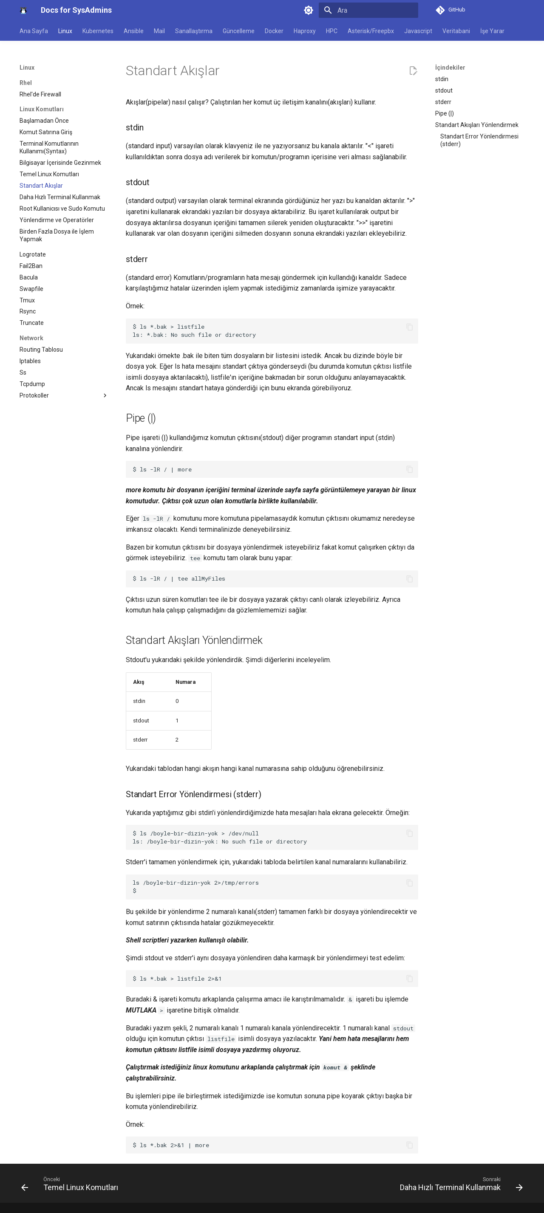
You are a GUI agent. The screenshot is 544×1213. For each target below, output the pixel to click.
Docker (274, 31)
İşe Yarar (492, 31)
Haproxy (305, 31)
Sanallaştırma (193, 31)
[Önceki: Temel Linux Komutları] (71, 1186)
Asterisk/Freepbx (371, 31)
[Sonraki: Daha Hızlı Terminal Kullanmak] (459, 1186)
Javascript (418, 31)
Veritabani (456, 31)
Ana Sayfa (34, 31)
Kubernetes (97, 31)
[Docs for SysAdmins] (23, 10)
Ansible (134, 31)
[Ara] (368, 10)
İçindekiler (450, 67)
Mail (159, 31)
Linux (65, 31)
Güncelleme (239, 31)
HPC (331, 31)
